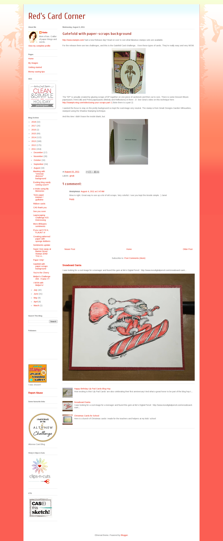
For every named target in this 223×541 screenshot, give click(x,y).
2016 (34, 130)
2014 (34, 137)
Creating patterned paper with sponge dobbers (41, 238)
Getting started (35, 67)
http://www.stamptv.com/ (73, 40)
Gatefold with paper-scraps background (40, 266)
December (39, 152)
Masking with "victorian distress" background (39, 175)
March (37, 305)
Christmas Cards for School (86, 416)
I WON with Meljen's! (38, 284)
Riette (44, 32)
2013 (34, 141)
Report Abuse (35, 393)
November (39, 156)
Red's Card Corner (56, 16)
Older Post (188, 249)
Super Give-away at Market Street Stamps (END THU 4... (42, 252)
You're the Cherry (41, 272)
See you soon (39, 211)
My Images (33, 63)
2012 (34, 145)
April (36, 302)
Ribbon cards (39, 204)
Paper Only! (38, 260)
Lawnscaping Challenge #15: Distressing (41, 217)
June (36, 294)
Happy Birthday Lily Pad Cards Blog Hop (92, 389)
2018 (34, 122)
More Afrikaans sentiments (40, 225)
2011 (33, 149)
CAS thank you (40, 207)
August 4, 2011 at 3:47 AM (92, 191)
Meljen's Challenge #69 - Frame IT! (41, 277)
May (36, 298)
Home (129, 249)
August (37, 168)
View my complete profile (39, 46)
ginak (72, 176)
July (36, 290)
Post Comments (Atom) (134, 258)
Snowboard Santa (71, 265)
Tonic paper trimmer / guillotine (38, 197)
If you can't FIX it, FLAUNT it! (41, 231)
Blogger (124, 535)
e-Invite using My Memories (41, 190)
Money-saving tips (36, 72)
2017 (34, 126)
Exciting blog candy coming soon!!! (42, 183)
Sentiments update (41, 245)
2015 (34, 133)
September (39, 164)
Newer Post (70, 249)
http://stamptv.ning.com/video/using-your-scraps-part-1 (87, 102)
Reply (71, 199)
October (38, 160)
